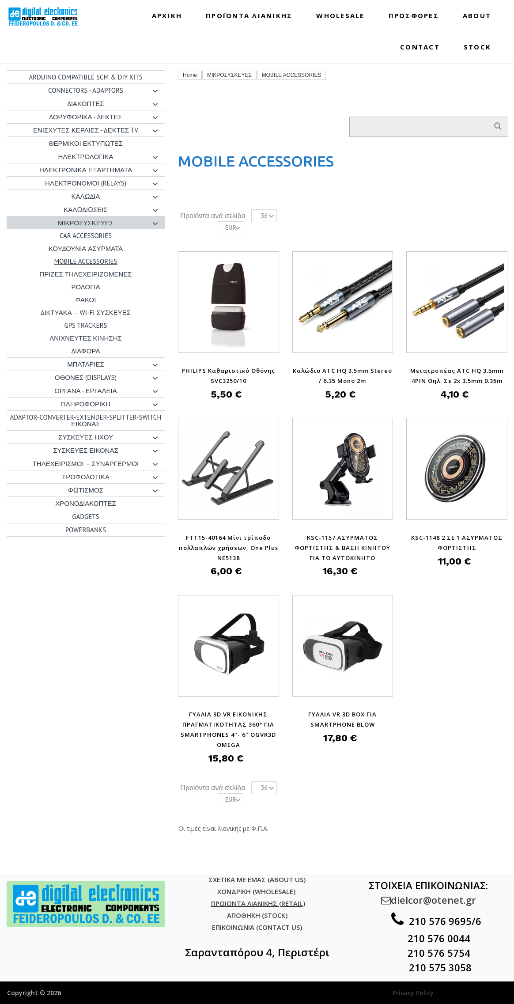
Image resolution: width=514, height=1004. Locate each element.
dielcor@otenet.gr (428, 899)
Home (190, 75)
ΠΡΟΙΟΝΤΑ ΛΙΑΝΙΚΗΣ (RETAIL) (258, 903)
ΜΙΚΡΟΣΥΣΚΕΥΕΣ (229, 75)
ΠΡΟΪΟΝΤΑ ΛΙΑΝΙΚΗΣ (249, 15)
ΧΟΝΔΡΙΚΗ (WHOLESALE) (257, 891)
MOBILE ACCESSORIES (291, 75)
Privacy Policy (413, 993)
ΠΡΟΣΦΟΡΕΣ (414, 15)
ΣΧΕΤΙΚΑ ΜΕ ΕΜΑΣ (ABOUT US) (257, 879)
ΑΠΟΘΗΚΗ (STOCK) (257, 915)
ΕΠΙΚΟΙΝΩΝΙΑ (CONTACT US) (257, 927)
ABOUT (477, 15)
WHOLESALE (340, 15)
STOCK (477, 46)
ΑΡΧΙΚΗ (167, 15)
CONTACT (420, 46)
